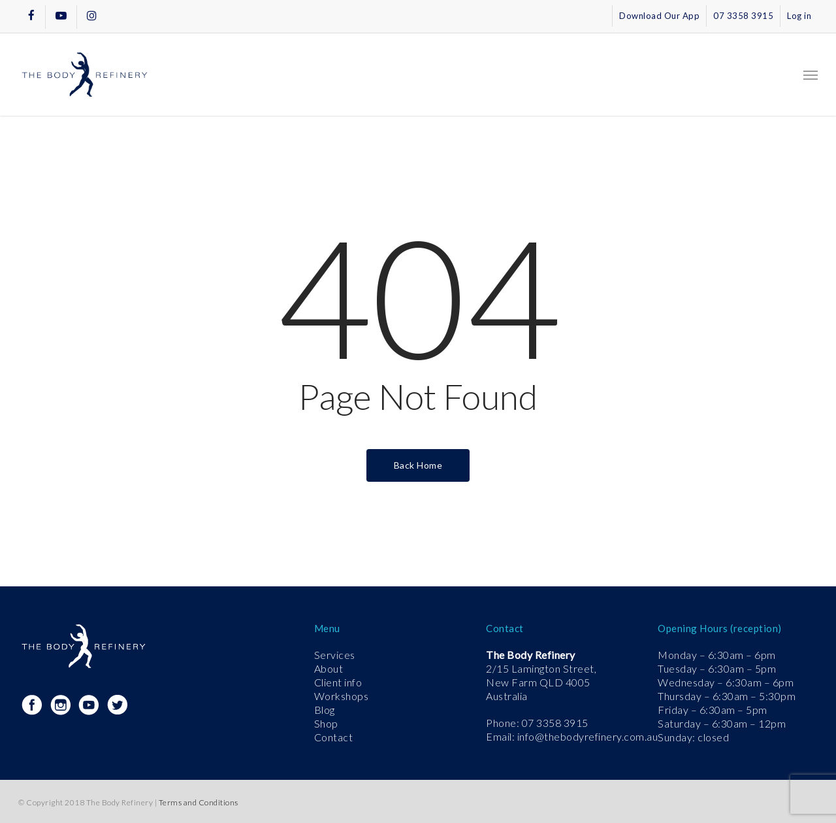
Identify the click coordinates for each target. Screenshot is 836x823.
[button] (810, 74)
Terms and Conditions (198, 802)
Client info (338, 682)
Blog (324, 709)
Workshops (341, 696)
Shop (326, 723)
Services (334, 654)
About (329, 668)
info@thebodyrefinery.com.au (587, 736)
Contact (333, 737)
